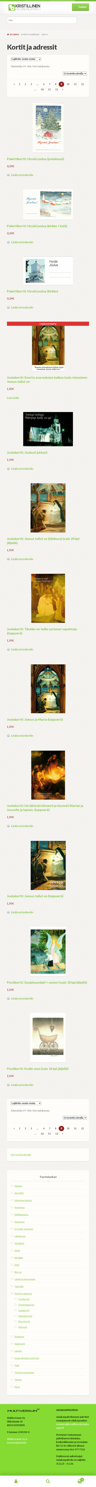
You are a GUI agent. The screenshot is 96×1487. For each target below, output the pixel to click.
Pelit (16, 1365)
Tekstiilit (19, 1286)
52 (56, 89)
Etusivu (14, 34)
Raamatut (19, 1221)
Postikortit (24, 1299)
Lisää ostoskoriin (22, 175)
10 (68, 84)
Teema (18, 1379)
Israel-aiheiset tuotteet (26, 1358)
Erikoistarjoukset (23, 1200)
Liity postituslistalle (21, 1154)
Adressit (22, 1327)
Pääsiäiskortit (25, 1316)
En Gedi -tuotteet (23, 1228)
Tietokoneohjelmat (24, 1372)
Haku (48, 1481)
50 (42, 89)
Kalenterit (19, 1343)
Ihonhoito (19, 1207)
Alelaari (18, 1186)
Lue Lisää (13, 397)
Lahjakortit (20, 1236)
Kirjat (17, 1250)
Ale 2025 (19, 1193)
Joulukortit (24, 1310)
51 (49, 89)
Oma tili (16, 1481)
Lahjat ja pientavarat (24, 1279)
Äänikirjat (19, 1336)
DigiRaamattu (21, 1214)
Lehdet (18, 1351)
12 (82, 84)
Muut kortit (24, 1321)
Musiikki (18, 1257)
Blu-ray (18, 1272)
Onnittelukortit (26, 1304)
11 (75, 84)
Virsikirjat (19, 1243)
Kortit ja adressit (23, 1293)
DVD (16, 1264)
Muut (17, 1386)
